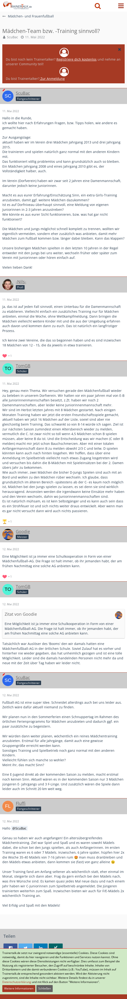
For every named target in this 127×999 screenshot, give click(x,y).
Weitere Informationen (18, 988)
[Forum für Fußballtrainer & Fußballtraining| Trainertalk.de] (17, 4)
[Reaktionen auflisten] (7, 355)
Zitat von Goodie (21, 614)
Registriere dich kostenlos (76, 59)
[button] (121, 5)
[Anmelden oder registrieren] (109, 5)
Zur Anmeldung (52, 78)
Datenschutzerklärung (16, 982)
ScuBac (12, 37)
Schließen (44, 988)
